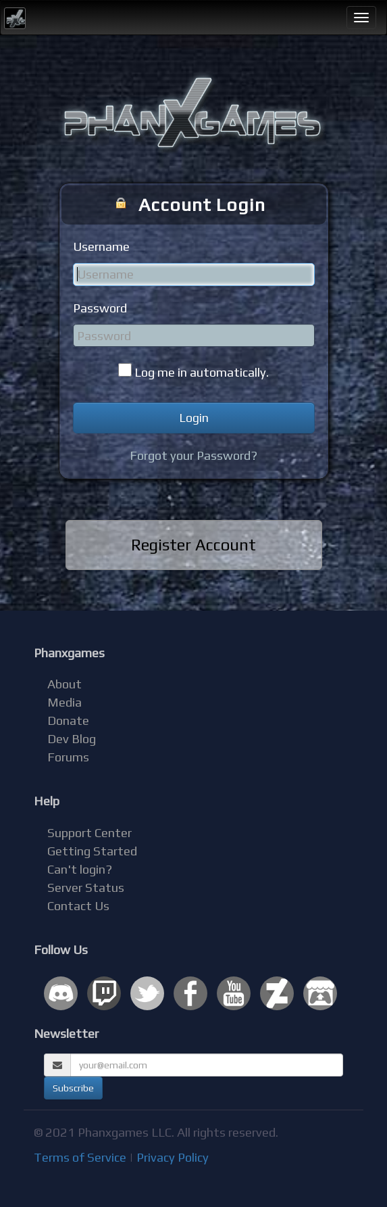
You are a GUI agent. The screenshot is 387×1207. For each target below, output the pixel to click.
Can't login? (79, 869)
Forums (68, 757)
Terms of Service (80, 1157)
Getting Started (92, 851)
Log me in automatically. (201, 372)
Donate (68, 720)
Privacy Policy (172, 1157)
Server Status (85, 887)
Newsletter (66, 1033)
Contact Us (78, 906)
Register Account (193, 545)
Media (64, 702)
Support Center (89, 833)
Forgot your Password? (193, 455)
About (64, 684)
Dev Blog (71, 739)
